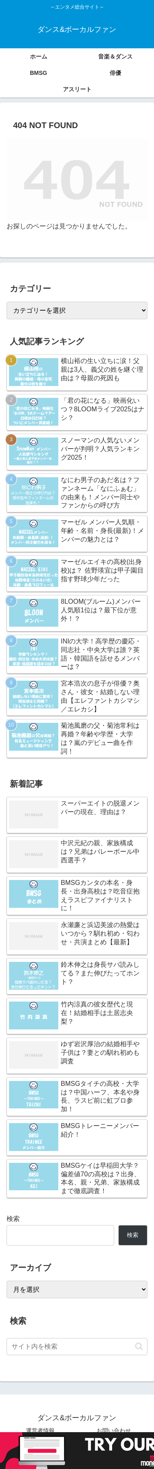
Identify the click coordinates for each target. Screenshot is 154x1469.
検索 (13, 1218)
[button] (139, 1346)
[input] (77, 1346)
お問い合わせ (114, 1430)
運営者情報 (40, 1430)
